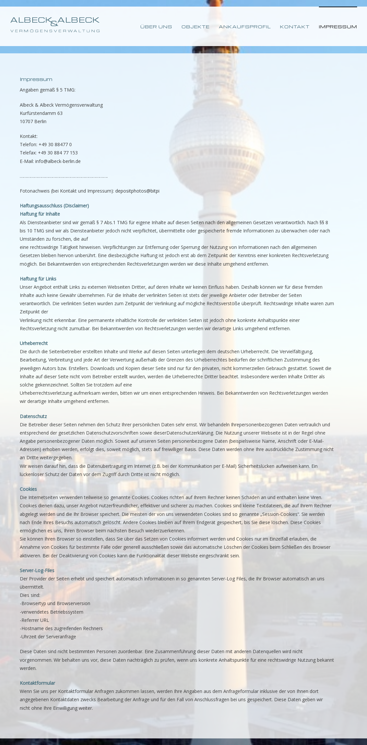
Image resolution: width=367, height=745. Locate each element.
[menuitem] (161, 26)
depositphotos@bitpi (137, 191)
